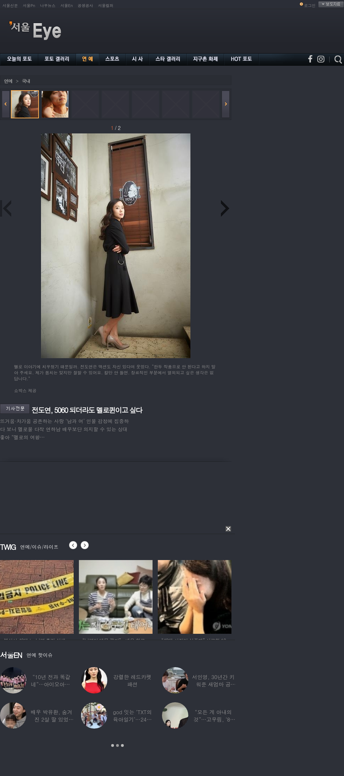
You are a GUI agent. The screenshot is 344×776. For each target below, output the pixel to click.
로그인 (310, 5)
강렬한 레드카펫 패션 (132, 680)
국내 (26, 81)
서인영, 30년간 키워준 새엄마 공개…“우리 (213, 684)
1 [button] (112, 745)
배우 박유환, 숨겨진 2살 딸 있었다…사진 (51, 719)
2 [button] (117, 745)
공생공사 (85, 5)
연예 (8, 81)
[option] (37, 596)
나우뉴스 (47, 5)
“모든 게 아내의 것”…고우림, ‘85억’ (213, 719)
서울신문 (10, 5)
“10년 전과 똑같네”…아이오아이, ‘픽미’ (51, 684)
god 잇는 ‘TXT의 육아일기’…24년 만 (132, 719)
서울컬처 (106, 5)
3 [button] (122, 745)
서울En (66, 5)
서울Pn (29, 5)
